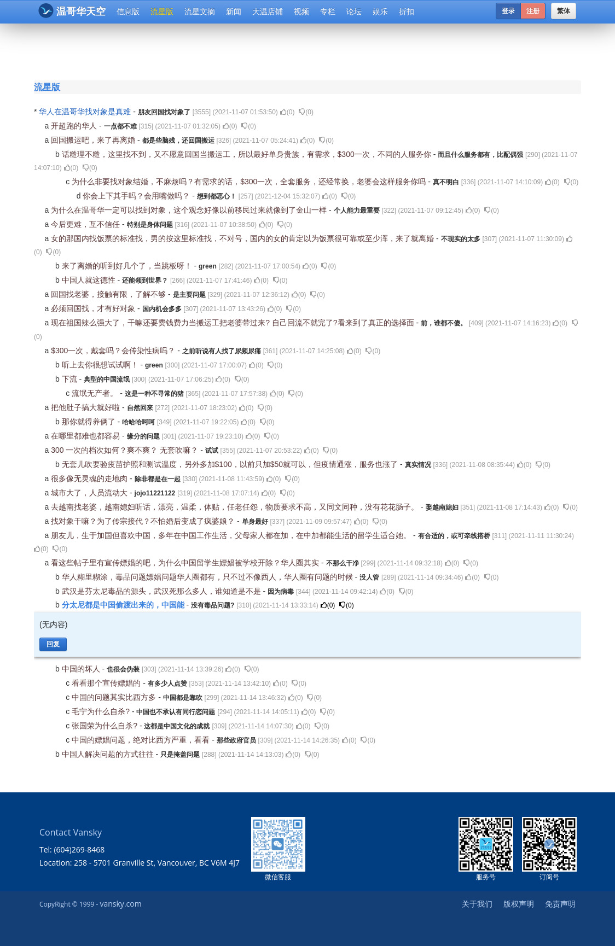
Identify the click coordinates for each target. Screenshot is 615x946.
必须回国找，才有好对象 (94, 308)
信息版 (128, 11)
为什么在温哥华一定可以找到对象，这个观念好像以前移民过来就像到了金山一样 (190, 210)
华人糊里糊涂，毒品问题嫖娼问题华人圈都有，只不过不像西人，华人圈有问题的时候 (208, 577)
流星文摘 (199, 11)
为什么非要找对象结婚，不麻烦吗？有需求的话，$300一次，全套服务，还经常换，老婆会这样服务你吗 (250, 181)
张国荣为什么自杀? (106, 725)
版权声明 (518, 903)
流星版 (161, 11)
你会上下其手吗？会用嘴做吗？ (137, 195)
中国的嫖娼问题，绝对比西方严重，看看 (142, 739)
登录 (508, 11)
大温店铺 (267, 11)
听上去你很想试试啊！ (101, 364)
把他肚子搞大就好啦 (86, 407)
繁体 (563, 11)
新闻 (233, 11)
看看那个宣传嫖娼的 (107, 683)
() (287, 112)
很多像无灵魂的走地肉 (90, 478)
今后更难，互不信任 (86, 224)
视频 (301, 11)
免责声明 (560, 903)
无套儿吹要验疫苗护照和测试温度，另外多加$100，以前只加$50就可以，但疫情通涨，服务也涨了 (231, 464)
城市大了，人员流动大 (90, 492)
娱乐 (380, 11)
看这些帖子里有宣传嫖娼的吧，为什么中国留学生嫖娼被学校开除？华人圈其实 (186, 562)
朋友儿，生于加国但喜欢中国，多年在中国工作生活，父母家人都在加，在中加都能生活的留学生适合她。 (232, 535)
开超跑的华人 (75, 125)
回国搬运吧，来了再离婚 (94, 140)
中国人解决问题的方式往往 (109, 754)
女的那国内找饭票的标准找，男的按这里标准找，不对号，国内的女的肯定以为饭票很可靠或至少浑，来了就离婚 (243, 238)
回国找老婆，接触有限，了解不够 (109, 294)
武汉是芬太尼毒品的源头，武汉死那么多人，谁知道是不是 (162, 591)
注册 (532, 11)
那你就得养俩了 (90, 421)
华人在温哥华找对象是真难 (86, 111)
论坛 (354, 11)
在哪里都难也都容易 (86, 435)
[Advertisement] (310, 50)
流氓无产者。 (96, 393)
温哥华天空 (72, 10)
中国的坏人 (82, 668)
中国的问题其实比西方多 (115, 697)
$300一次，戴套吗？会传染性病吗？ (114, 350)
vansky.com (120, 903)
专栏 (327, 11)
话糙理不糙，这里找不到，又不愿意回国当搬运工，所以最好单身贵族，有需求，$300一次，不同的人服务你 (247, 154)
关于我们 (477, 903)
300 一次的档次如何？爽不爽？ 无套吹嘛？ (125, 450)
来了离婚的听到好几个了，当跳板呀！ (128, 265)
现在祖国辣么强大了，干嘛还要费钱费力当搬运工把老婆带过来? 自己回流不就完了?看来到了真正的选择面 (233, 322)
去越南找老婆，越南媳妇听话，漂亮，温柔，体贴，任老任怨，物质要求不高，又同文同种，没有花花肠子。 (236, 507)
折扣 (406, 11)
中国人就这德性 (90, 280)
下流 (70, 379)
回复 (53, 644)
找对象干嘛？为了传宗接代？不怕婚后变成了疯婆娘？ (144, 521)
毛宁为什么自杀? (102, 711)
